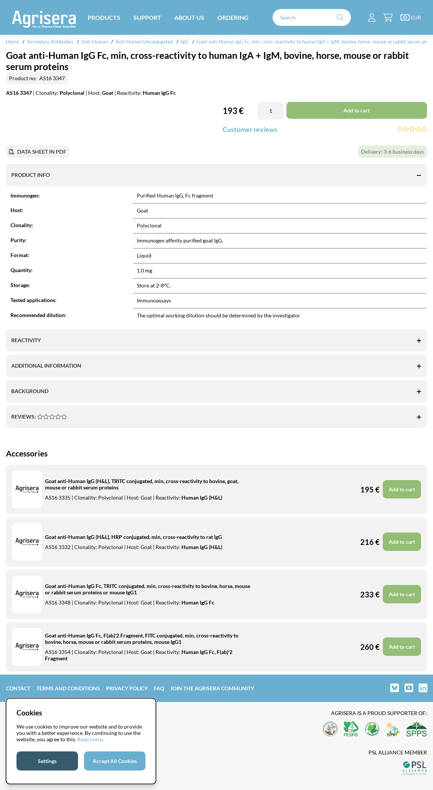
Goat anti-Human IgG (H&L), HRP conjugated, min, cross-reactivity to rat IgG (133, 537)
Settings (47, 761)
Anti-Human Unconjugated (144, 42)
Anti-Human (94, 42)
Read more (89, 739)
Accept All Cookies (115, 761)
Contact (18, 688)
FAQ (159, 688)
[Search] (312, 17)
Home (12, 42)
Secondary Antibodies (50, 42)
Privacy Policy (127, 688)
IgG (185, 42)
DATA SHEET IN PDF (41, 151)
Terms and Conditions (68, 688)
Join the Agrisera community (212, 688)
